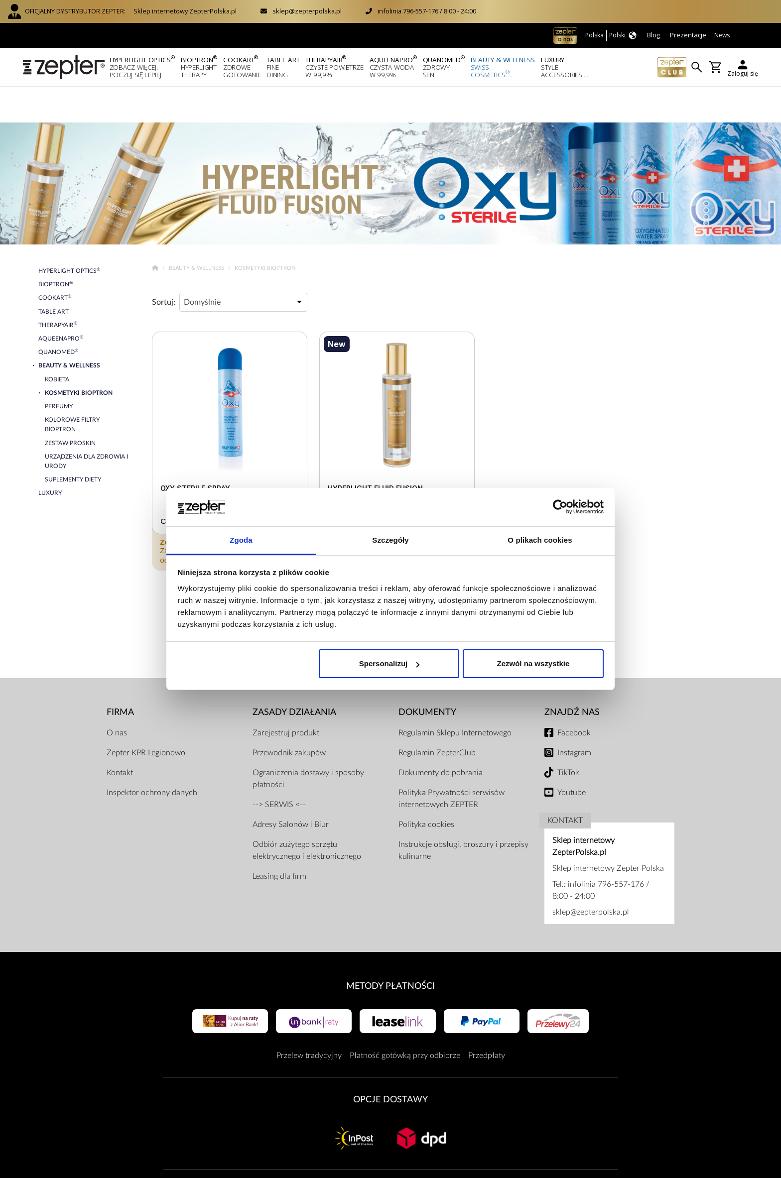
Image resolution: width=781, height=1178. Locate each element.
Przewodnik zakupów (289, 717)
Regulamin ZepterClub (437, 717)
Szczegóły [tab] (390, 540)
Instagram (574, 717)
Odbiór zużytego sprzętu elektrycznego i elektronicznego (307, 815)
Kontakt (120, 737)
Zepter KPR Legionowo (146, 717)
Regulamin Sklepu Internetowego (455, 698)
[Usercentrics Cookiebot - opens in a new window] (560, 507)
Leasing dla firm (279, 841)
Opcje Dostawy (390, 1064)
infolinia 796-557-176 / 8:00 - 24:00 (427, 10)
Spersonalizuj (389, 663)
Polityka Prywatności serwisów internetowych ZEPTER (451, 763)
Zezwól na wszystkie (533, 663)
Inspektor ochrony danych (152, 757)
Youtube (571, 757)
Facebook (574, 698)
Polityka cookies (426, 789)
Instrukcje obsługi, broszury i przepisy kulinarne (463, 815)
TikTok (568, 737)
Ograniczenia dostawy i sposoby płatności (308, 743)
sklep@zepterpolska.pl (307, 10)
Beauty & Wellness (197, 233)
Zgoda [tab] (241, 540)
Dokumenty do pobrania (440, 737)
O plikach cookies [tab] (540, 540)
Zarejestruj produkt (286, 698)
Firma (120, 677)
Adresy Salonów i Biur (291, 789)
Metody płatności (390, 950)
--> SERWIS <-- (279, 769)
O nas (117, 698)
